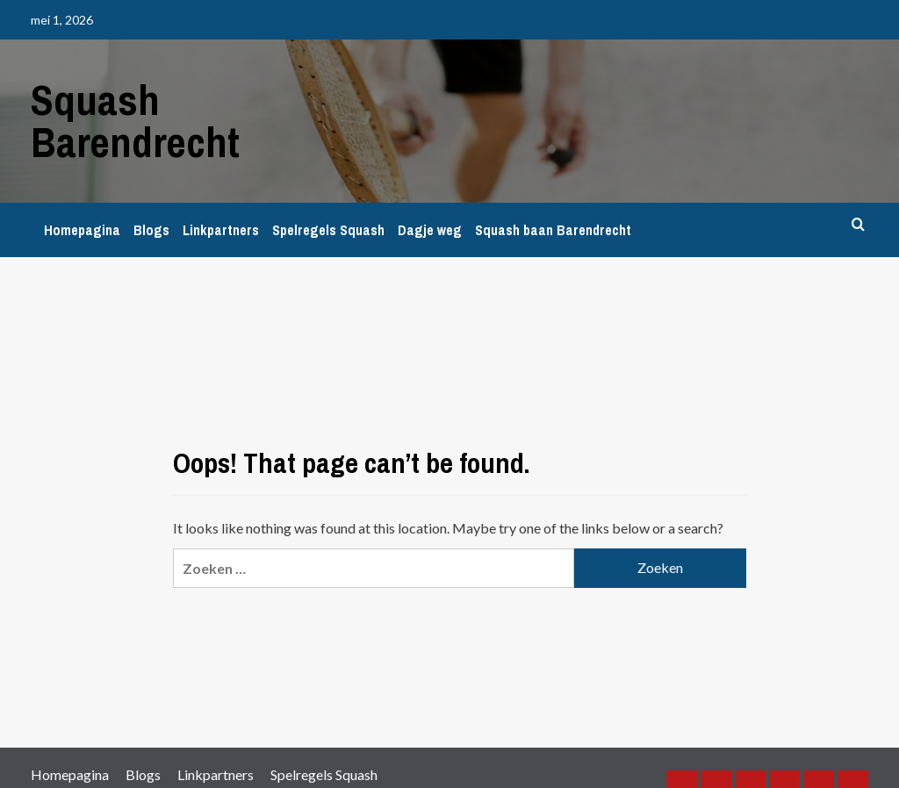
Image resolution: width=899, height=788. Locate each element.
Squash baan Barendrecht (553, 230)
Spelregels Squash (328, 230)
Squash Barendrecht (135, 120)
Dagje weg (430, 230)
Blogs (151, 230)
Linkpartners (221, 230)
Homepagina (82, 230)
